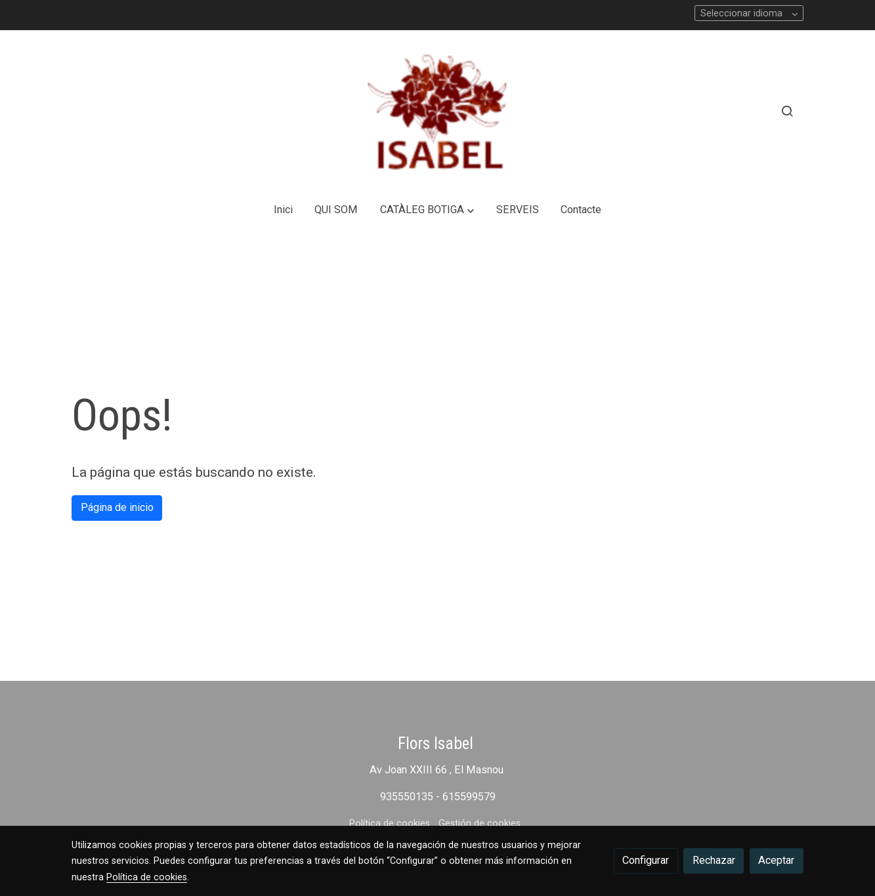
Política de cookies (389, 823)
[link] (437, 110)
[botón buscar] (787, 110)
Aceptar (776, 860)
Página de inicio (117, 507)
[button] (427, 210)
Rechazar (714, 860)
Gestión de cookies (479, 823)
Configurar (645, 860)
